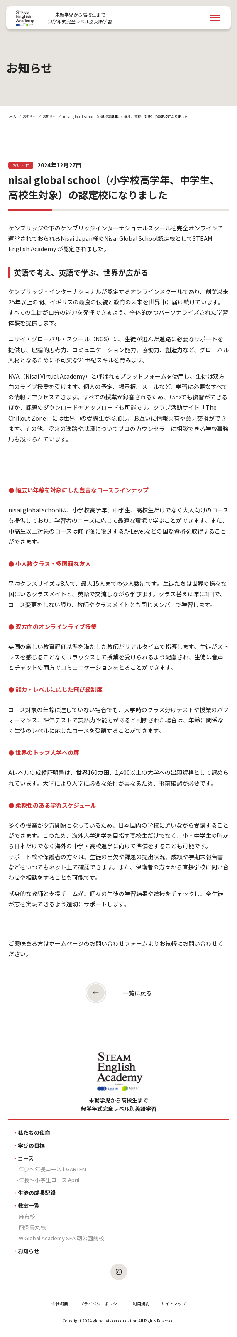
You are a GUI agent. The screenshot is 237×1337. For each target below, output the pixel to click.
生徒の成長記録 (37, 1193)
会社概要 (59, 1303)
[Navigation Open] (215, 18)
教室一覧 (28, 1206)
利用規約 (141, 1303)
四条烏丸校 (32, 1227)
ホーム (11, 116)
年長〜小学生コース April (49, 1180)
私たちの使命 (34, 1132)
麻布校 (27, 1216)
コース (26, 1158)
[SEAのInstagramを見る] (118, 1272)
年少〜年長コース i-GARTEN (52, 1169)
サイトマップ (173, 1303)
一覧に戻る (137, 993)
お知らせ (29, 116)
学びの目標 (31, 1145)
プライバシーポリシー (100, 1303)
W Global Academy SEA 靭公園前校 (61, 1238)
